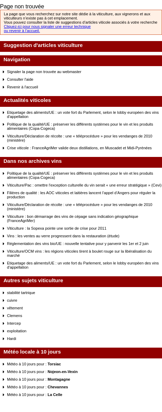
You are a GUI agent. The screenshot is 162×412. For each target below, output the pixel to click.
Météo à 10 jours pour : (34, 364)
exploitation (17, 331)
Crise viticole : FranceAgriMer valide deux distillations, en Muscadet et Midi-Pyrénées (79, 148)
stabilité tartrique (21, 293)
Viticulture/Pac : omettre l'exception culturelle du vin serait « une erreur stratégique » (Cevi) (84, 185)
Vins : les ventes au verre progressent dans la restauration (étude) (63, 236)
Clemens (14, 316)
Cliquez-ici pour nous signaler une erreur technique (47, 26)
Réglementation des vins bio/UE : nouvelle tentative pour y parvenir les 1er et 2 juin (77, 243)
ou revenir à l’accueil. (22, 31)
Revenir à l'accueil (22, 87)
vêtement (15, 308)
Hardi (11, 338)
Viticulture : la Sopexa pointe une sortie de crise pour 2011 (56, 228)
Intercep (14, 323)
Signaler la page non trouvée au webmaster (44, 72)
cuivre (12, 300)
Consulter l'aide (20, 79)
